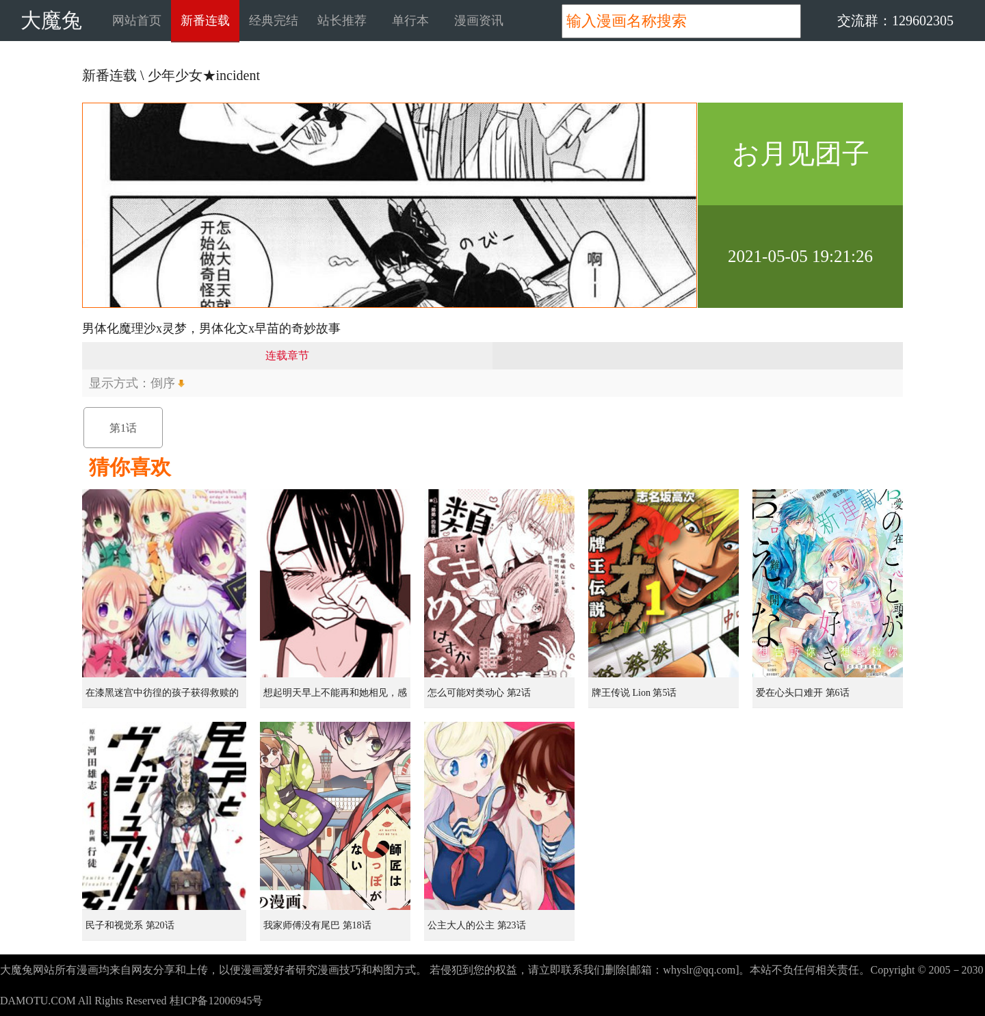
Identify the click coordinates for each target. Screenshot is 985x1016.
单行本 (410, 20)
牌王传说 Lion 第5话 (634, 693)
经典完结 (273, 20)
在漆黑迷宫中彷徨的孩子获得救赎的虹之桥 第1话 (162, 698)
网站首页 (136, 20)
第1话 (123, 428)
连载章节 (287, 355)
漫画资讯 (478, 20)
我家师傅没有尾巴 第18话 (317, 925)
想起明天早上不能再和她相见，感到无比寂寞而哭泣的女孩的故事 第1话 (336, 698)
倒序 (162, 383)
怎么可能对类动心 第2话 (479, 693)
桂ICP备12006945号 (216, 1000)
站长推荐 (342, 20)
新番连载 (205, 20)
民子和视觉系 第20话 (130, 925)
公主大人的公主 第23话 (477, 925)
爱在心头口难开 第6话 (803, 693)
